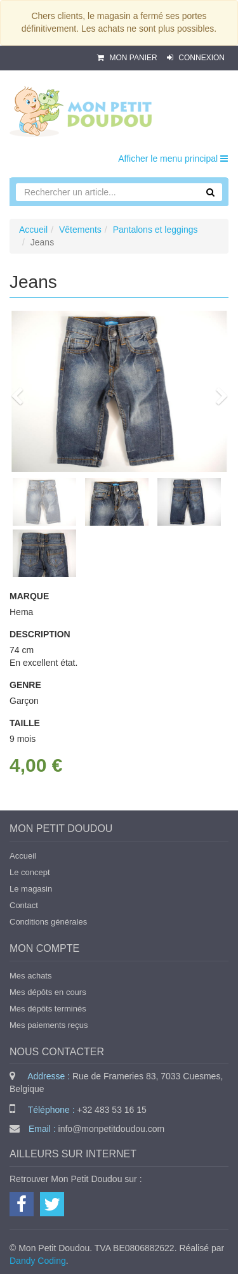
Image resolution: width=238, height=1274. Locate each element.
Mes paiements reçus (49, 1025)
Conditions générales (48, 921)
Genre (25, 685)
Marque (29, 596)
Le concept (30, 872)
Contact (24, 905)
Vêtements (80, 229)
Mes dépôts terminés (48, 1008)
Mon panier (128, 57)
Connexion (196, 57)
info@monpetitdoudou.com (111, 1129)
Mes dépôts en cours (48, 992)
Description (40, 634)
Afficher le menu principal (173, 158)
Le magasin (31, 889)
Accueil (33, 229)
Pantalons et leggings (155, 229)
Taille (25, 723)
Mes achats (30, 975)
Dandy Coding (38, 1261)
